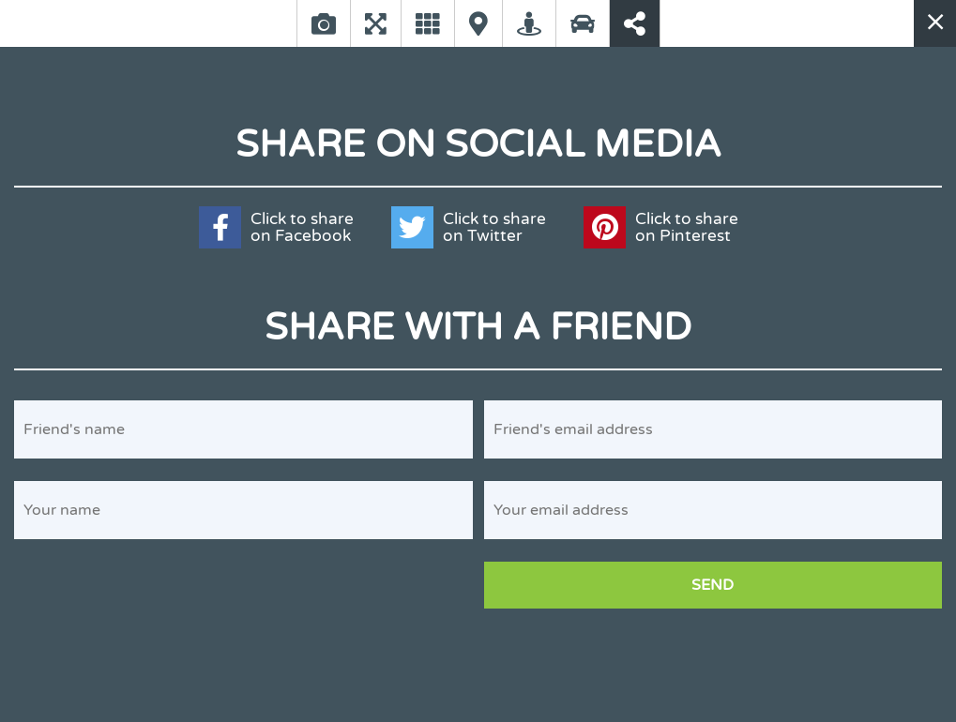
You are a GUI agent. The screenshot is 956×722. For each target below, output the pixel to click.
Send (712, 585)
